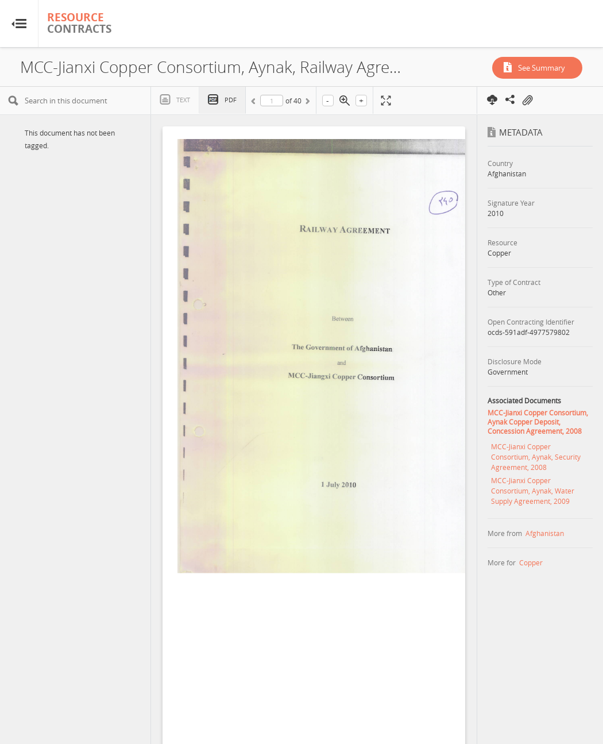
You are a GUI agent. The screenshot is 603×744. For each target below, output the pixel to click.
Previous (255, 103)
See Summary (541, 68)
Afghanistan (544, 533)
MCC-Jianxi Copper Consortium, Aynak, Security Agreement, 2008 (536, 457)
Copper (531, 562)
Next (307, 103)
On (527, 100)
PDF (231, 99)
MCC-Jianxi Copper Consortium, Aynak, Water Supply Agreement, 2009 (532, 491)
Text (183, 99)
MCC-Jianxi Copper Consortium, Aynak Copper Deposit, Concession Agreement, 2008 (538, 421)
